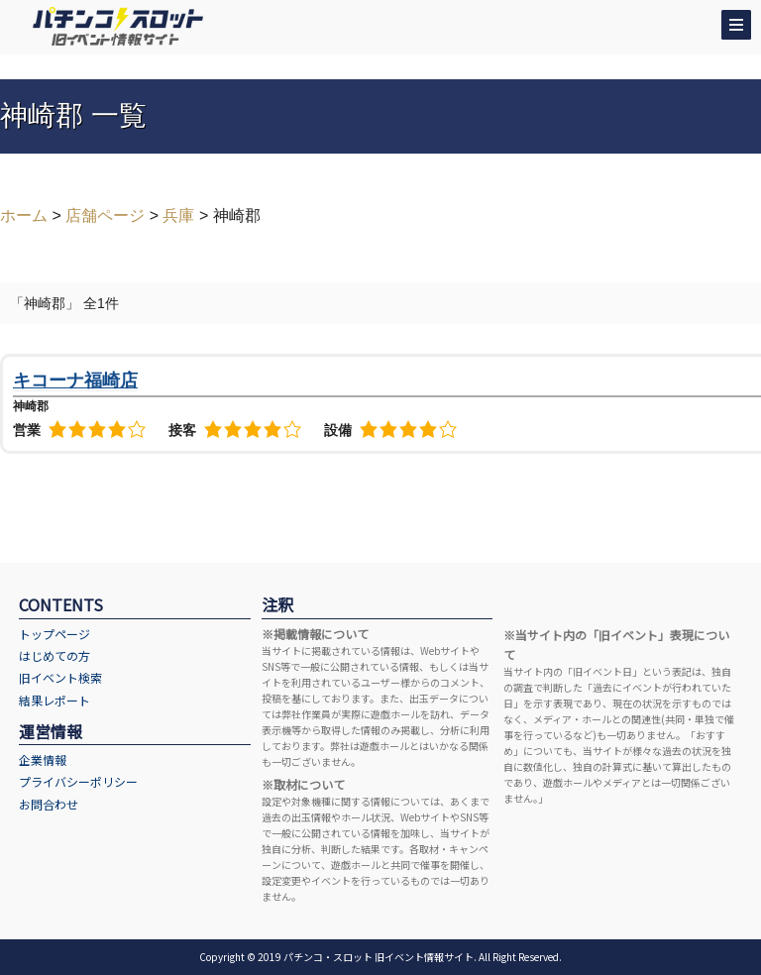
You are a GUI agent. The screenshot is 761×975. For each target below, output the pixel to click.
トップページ (54, 633)
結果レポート (54, 700)
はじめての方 (54, 655)
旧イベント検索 (60, 677)
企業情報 (42, 759)
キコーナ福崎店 (75, 380)
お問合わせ (48, 804)
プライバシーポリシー (78, 781)
